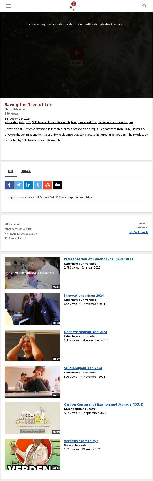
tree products (87, 122)
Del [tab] (10, 171)
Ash (21, 122)
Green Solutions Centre (80, 409)
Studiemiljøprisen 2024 (83, 368)
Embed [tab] (26, 171)
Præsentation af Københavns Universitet (98, 259)
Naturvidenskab (15, 109)
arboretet (11, 122)
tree (74, 122)
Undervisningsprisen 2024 (85, 332)
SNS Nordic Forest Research (51, 122)
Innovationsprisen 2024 (84, 295)
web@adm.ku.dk (138, 232)
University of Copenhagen (115, 122)
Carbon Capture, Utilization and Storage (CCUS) (103, 404)
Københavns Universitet (80, 263)
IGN (28, 122)
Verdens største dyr (81, 441)
